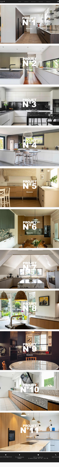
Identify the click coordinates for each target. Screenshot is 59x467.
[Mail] (5, 454)
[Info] (38, 454)
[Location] (19, 454)
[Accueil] (20, 2)
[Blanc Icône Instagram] (58, 1)
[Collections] (26, 2)
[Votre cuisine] (33, 2)
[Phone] (55, 454)
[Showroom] (48, 2)
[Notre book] (40, 2)
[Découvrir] (29, 28)
